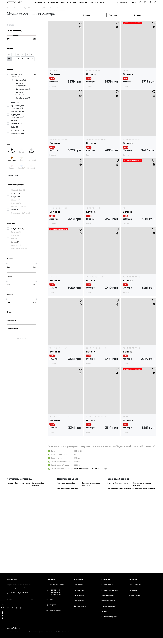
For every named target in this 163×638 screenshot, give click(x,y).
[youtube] (21, 608)
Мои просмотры (134, 595)
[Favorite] (145, 4)
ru (133, 4)
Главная (9, 11)
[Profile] (150, 4)
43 (62, 74)
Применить (21, 342)
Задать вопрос (106, 611)
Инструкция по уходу (108, 617)
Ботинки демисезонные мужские (142, 558)
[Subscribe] (31, 599)
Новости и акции (107, 585)
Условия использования (16, 632)
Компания (78, 579)
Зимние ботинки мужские (118, 557)
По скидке (113, 19)
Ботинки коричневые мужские (91, 558)
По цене (137, 19)
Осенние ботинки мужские (143, 562)
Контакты (51, 579)
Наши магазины (79, 601)
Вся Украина (121, 4)
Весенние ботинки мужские (119, 562)
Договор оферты (80, 606)
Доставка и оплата (107, 595)
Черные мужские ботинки (68, 557)
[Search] (140, 4)
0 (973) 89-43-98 (55, 594)
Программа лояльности (109, 590)
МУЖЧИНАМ (53, 4)
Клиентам (105, 579)
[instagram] (8, 608)
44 (66, 74)
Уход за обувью (69, 4)
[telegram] (16, 608)
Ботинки (54, 78)
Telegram (52, 605)
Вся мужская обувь (21, 11)
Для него (25, 592)
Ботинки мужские (35, 11)
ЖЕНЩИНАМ (39, 4)
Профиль (133, 579)
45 (127, 74)
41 (56, 74)
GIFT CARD (83, 4)
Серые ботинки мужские (67, 562)
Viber (51, 599)
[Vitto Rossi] (14, 4)
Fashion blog (97, 4)
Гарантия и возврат (108, 601)
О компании (78, 585)
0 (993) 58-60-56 (54, 590)
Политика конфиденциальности (41, 632)
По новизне (87, 19)
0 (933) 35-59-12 (54, 592)
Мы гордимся (79, 590)
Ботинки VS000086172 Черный (86, 542)
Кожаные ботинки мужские (18, 557)
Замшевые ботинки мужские (40, 558)
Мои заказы (133, 590)
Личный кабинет (134, 585)
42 (59, 74)
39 (50, 74)
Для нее (12, 592)
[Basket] (155, 4)
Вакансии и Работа (80, 595)
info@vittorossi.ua (55, 610)
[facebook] (12, 608)
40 (54, 74)
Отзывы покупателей (108, 606)
